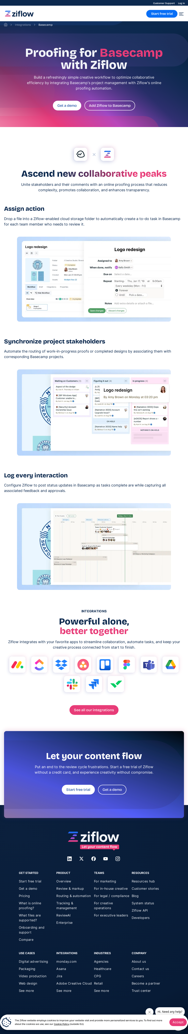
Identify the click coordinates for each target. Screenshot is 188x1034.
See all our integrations (94, 710)
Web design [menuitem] (28, 983)
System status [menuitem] (143, 903)
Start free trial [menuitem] (30, 881)
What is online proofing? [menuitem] (30, 905)
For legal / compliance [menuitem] (111, 896)
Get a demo (67, 105)
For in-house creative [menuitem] (111, 888)
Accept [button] (178, 1022)
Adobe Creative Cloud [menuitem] (74, 983)
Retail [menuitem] (98, 983)
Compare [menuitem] (26, 940)
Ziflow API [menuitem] (140, 910)
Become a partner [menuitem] (146, 983)
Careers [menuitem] (138, 976)
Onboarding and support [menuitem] (31, 929)
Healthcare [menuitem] (102, 969)
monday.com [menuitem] (66, 961)
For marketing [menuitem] (105, 881)
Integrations (23, 25)
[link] (19, 15)
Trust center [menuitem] (141, 991)
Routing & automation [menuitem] (73, 896)
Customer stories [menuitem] (145, 888)
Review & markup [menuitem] (70, 888)
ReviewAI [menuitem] (63, 915)
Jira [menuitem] (59, 976)
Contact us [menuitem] (140, 969)
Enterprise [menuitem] (64, 923)
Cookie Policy (61, 1024)
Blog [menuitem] (135, 896)
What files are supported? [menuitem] (30, 917)
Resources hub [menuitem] (143, 881)
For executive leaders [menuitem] (111, 915)
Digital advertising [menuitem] (33, 961)
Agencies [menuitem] (101, 961)
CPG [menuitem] (97, 976)
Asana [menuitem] (61, 969)
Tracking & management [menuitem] (66, 905)
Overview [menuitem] (63, 881)
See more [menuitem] (26, 991)
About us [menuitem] (139, 961)
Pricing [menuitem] (24, 896)
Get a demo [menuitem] (28, 888)
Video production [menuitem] (33, 976)
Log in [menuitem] (181, 3)
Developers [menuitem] (141, 918)
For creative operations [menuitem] (103, 905)
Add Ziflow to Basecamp (110, 105)
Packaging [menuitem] (27, 969)
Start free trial (78, 789)
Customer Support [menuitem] (164, 3)
